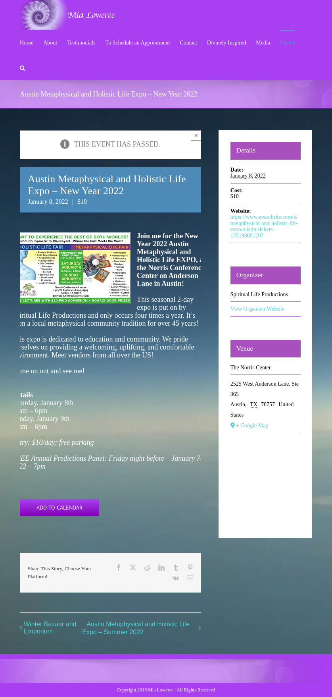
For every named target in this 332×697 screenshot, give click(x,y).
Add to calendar (59, 507)
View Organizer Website (257, 309)
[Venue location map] (265, 483)
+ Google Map (252, 426)
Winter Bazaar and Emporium (50, 628)
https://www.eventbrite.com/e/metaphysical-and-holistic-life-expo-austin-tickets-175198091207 (264, 226)
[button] (22, 67)
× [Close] (196, 135)
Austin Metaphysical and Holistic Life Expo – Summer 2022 (136, 628)
